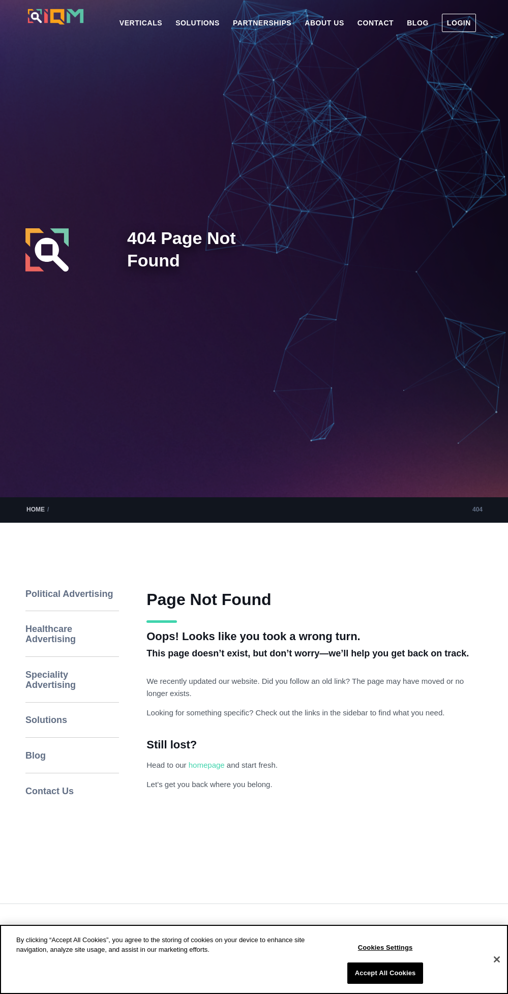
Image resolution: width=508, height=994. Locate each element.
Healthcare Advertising (50, 634)
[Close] (497, 959)
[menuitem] (141, 23)
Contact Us (49, 791)
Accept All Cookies (385, 973)
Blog (35, 755)
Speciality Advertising (50, 680)
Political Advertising (69, 594)
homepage (208, 765)
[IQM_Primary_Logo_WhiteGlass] (55, 26)
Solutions (46, 720)
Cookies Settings (385, 947)
